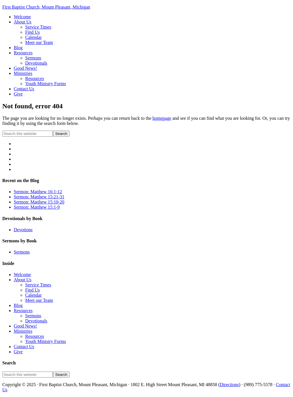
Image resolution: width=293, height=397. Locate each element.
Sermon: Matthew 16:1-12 (38, 191)
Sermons (22, 252)
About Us (22, 279)
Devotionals (36, 320)
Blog (18, 305)
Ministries (23, 331)
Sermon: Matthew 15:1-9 (37, 207)
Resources (23, 310)
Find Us (32, 290)
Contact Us (24, 346)
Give (18, 351)
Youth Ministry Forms (45, 341)
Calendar (33, 295)
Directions (229, 384)
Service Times (38, 284)
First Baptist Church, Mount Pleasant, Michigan (46, 7)
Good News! (25, 326)
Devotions (23, 229)
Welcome (22, 274)
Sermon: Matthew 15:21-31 (39, 196)
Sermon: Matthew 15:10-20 (39, 202)
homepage (162, 118)
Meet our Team (39, 300)
